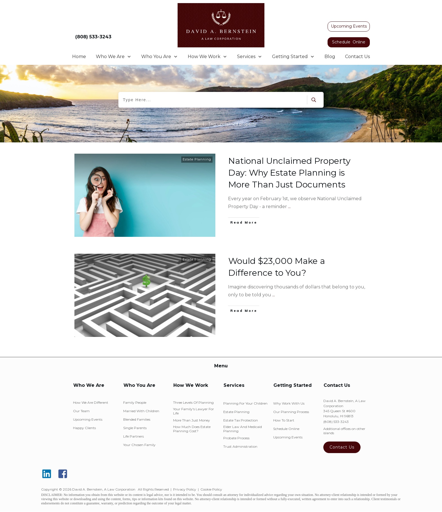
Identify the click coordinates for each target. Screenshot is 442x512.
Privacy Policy (184, 489)
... (289, 206)
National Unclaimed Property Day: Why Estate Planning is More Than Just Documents (289, 173)
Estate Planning (197, 159)
